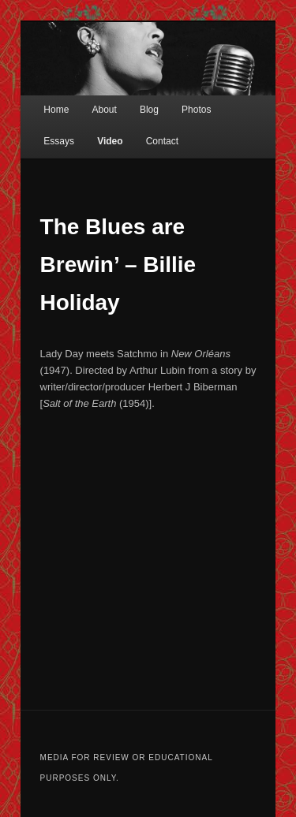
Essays (58, 141)
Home (56, 109)
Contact (162, 141)
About (104, 109)
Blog (149, 109)
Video (109, 141)
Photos (196, 109)
